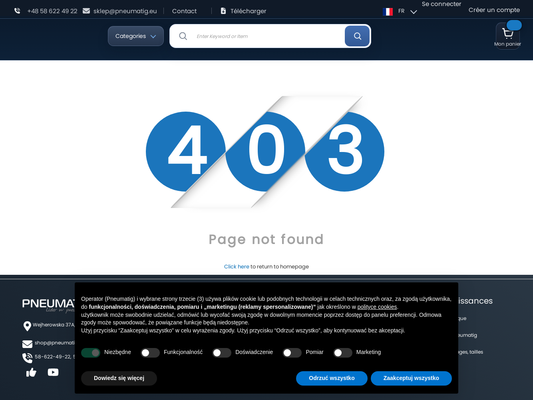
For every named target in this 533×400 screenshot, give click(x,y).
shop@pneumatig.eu (60, 342)
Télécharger (248, 11)
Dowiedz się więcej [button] (119, 378)
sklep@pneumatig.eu (125, 11)
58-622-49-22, (53, 356)
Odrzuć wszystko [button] (331, 378)
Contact (184, 11)
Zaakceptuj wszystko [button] (411, 378)
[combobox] (270, 36)
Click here (236, 266)
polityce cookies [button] (377, 307)
